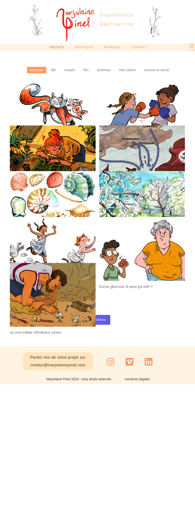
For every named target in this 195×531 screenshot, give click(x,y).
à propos (115, 47)
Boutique (87, 47)
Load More (98, 320)
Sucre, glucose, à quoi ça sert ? (141, 247)
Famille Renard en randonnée (35, 149)
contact (142, 47)
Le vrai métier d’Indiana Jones (35, 283)
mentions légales (137, 379)
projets (60, 47)
